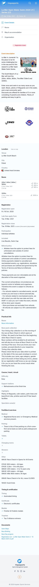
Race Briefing (6, 531)
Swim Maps (5, 528)
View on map (14, 149)
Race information (8, 323)
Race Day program (7, 534)
